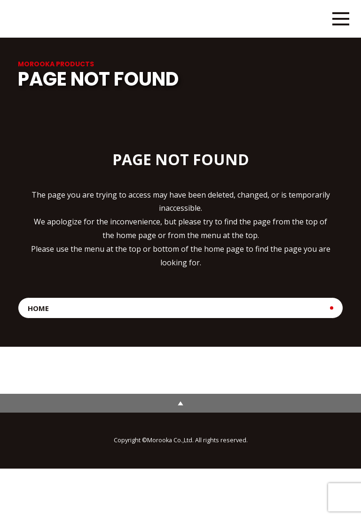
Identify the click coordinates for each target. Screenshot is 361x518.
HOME (38, 308)
